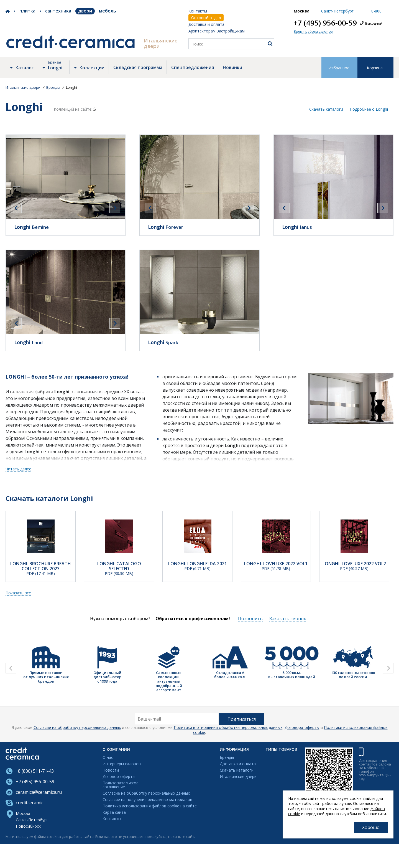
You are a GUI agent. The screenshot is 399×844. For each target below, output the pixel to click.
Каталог (25, 68)
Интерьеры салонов (122, 764)
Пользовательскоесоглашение (121, 785)
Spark (163, 342)
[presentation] (16, 208)
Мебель (107, 11)
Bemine (31, 227)
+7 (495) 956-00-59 (325, 23)
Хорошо (371, 827)
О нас (108, 758)
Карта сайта (114, 812)
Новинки (232, 67)
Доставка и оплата (206, 24)
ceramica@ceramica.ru (39, 792)
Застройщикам (231, 31)
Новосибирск (28, 826)
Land (28, 342)
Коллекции (92, 68)
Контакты (197, 11)
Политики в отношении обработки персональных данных (228, 727)
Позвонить (250, 618)
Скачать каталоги (326, 109)
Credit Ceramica (8, 11)
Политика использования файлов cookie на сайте (150, 806)
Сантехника (58, 11)
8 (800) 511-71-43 (35, 771)
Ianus (297, 227)
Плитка (27, 11)
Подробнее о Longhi (369, 109)
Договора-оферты (302, 727)
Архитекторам (202, 31)
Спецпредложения (192, 67)
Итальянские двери (238, 777)
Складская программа (137, 67)
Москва (23, 813)
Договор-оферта (119, 777)
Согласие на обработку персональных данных (77, 727)
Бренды (227, 758)
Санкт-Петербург (32, 819)
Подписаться (241, 719)
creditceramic (29, 803)
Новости (111, 770)
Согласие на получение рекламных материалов (147, 800)
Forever (165, 227)
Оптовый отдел (206, 17)
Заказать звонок (287, 618)
